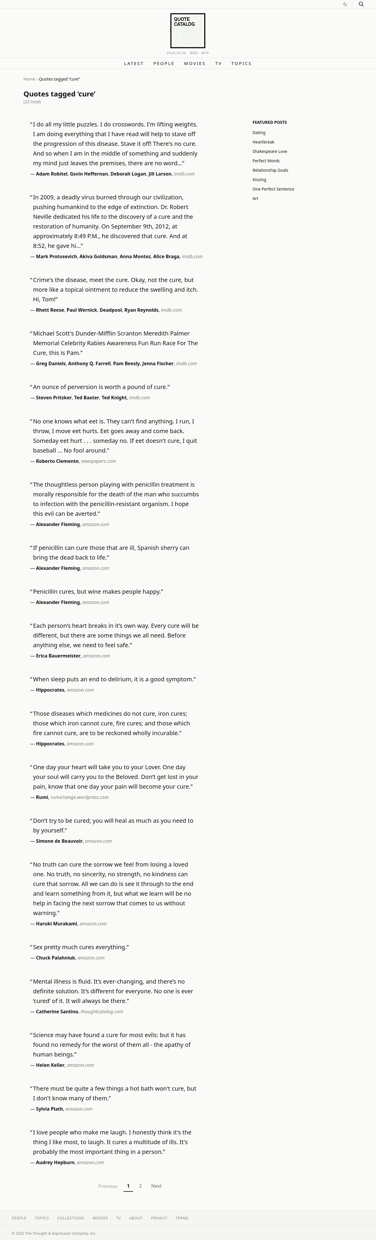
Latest (134, 63)
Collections (71, 1218)
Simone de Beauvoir (59, 841)
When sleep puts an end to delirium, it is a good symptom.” (114, 679)
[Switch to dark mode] (345, 4)
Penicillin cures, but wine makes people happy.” (98, 591)
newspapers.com (98, 461)
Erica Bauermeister (58, 655)
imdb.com (184, 174)
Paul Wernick (82, 310)
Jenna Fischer (158, 363)
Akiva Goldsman (99, 256)
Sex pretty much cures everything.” (81, 947)
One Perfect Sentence (273, 189)
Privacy (159, 1218)
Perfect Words (266, 160)
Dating (259, 132)
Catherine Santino (57, 1011)
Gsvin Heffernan (89, 174)
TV (218, 63)
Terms (182, 1218)
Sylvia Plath (49, 1109)
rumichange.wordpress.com (79, 797)
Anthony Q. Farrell (89, 363)
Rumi (42, 797)
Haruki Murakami (56, 923)
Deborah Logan (128, 174)
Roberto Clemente (57, 461)
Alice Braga (166, 256)
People (163, 63)
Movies (195, 63)
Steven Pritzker (54, 397)
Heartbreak (263, 142)
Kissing (259, 179)
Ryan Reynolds (142, 310)
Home (29, 79)
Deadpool (111, 310)
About (136, 1218)
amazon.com (95, 524)
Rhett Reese (50, 310)
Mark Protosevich (56, 256)
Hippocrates (50, 690)
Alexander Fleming (58, 524)
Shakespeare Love (270, 151)
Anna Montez (135, 256)
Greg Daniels (51, 363)
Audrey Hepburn (55, 1162)
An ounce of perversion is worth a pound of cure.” (101, 387)
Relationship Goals (270, 170)
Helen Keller (50, 1065)
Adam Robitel (52, 174)
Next (156, 1186)
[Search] (361, 4)
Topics (241, 63)
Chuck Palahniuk (55, 957)
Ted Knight (114, 397)
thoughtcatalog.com (102, 1011)
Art (255, 198)
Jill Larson (160, 174)
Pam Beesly (126, 363)
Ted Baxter (86, 397)
